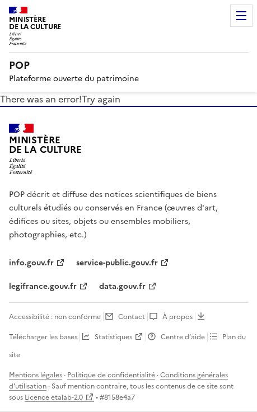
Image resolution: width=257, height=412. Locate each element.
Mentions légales (35, 375)
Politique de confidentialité (111, 375)
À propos (177, 317)
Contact (131, 317)
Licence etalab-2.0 (54, 397)
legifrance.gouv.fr (43, 286)
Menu (241, 15)
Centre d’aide (183, 337)
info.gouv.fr (31, 263)
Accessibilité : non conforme (55, 317)
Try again (101, 99)
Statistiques (113, 337)
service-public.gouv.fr (117, 263)
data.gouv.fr (122, 286)
